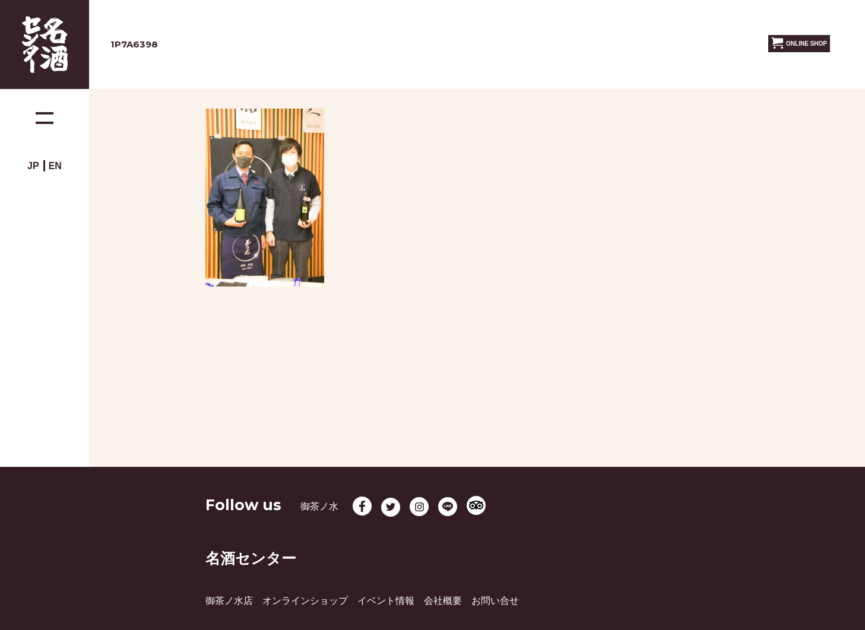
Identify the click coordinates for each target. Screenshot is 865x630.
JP (33, 166)
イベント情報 (385, 601)
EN (55, 166)
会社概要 (443, 601)
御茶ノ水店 (229, 601)
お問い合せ (495, 601)
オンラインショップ (305, 601)
